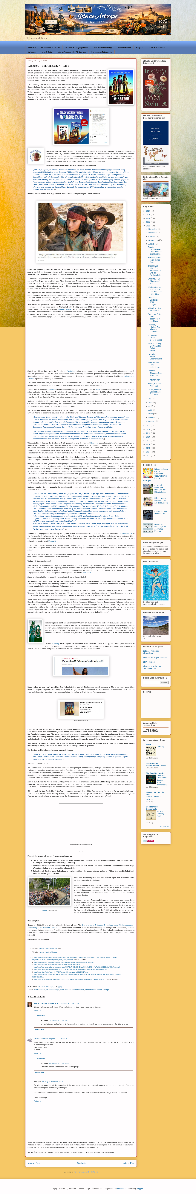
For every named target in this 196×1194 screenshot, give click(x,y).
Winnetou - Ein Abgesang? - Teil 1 (154, 281)
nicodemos (121, 1189)
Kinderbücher (90, 990)
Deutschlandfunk (125, 533)
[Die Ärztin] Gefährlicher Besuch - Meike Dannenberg (161, 780)
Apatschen (71, 371)
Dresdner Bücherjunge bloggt (76, 48)
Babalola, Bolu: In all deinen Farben (154, 260)
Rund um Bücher (124, 48)
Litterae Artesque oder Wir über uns (72, 52)
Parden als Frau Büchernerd (46, 1003)
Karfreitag (160, 747)
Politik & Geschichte (157, 48)
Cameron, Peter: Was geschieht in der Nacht (155, 317)
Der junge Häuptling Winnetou (48, 948)
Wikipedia (52, 541)
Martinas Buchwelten (155, 773)
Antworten (38, 1010)
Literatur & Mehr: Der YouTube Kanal (152, 667)
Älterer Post (128, 1163)
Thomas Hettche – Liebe (156, 765)
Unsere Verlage (103, 990)
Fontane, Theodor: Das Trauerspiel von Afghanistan (155, 375)
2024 (148, 218)
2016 (148, 444)
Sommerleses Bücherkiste (152, 808)
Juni (150, 402)
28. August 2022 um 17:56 (69, 1003)
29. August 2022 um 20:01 (56, 1039)
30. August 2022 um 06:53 (59, 1063)
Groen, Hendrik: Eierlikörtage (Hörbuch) (154, 391)
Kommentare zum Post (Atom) (86, 1172)
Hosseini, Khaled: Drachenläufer (155, 356)
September (153, 240)
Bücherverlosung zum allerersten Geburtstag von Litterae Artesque (155, 475)
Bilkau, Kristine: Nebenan (154, 384)
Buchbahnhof (39, 1039)
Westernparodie (64, 309)
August (151, 244)
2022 (148, 226)
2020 (148, 429)
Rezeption (94, 443)
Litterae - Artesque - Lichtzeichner (151, 652)
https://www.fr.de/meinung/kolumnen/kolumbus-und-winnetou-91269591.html (57, 964)
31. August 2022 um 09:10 (52, 1082)
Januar (151, 421)
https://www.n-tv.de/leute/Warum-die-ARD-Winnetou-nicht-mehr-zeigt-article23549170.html (61, 972)
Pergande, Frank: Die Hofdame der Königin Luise (160, 488)
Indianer (68, 990)
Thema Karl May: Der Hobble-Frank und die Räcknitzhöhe (155, 270)
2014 (148, 452)
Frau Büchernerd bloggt (103, 48)
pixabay (44, 910)
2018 (148, 437)
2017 (148, 441)
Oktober (152, 236)
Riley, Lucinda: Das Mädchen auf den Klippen (161, 500)
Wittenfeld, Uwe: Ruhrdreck (155, 309)
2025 (148, 215)
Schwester (51, 390)
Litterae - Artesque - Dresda (155, 658)
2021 (148, 426)
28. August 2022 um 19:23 (59, 1020)
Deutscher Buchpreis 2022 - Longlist (153, 300)
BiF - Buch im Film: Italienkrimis (154, 364)
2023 (148, 222)
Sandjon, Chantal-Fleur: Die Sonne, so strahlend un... (155, 250)
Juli (150, 399)
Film (62, 990)
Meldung (55, 644)
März (150, 414)
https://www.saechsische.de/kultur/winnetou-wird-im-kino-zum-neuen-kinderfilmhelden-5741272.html (64, 962)
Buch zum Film (39, 990)
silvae (148, 744)
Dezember (153, 229)
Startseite (32, 48)
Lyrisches (32, 52)
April (150, 410)
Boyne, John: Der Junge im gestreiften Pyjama (160, 527)
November (153, 233)
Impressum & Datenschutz (101, 52)
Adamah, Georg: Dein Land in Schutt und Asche (155, 346)
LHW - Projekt (149, 662)
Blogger (140, 1189)
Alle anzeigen (164, 826)
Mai (150, 406)
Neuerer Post (33, 1163)
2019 (148, 433)
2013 (148, 455)
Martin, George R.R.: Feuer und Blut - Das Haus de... (155, 290)
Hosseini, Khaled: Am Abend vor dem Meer (154, 328)
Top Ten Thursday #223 (160, 813)
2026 (148, 211)
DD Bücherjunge (52, 990)
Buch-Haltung (152, 763)
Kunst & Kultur (46, 52)
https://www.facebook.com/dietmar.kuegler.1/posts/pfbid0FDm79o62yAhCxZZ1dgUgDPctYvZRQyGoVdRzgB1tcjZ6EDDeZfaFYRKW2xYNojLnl (77, 967)
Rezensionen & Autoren (50, 48)
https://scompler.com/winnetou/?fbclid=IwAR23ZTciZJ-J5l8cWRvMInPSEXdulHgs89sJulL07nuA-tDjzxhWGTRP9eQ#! (69, 979)
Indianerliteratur (78, 990)
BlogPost (139, 48)
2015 (148, 448)
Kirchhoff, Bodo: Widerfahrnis (161, 512)
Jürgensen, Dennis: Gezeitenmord (155, 337)
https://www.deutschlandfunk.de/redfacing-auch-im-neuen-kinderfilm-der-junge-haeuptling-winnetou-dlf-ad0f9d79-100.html (70, 969)
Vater (98, 390)
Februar (152, 417)
